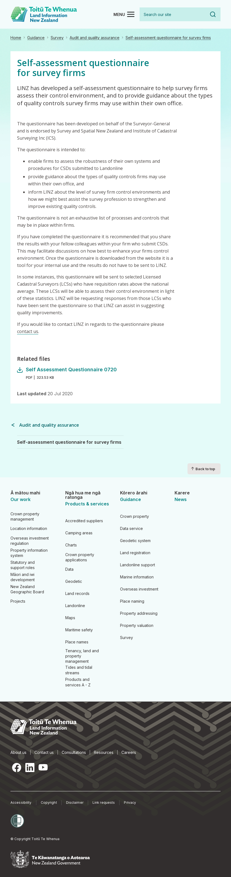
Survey (57, 37)
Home (15, 37)
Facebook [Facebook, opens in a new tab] (16, 767)
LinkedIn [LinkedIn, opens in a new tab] (30, 767)
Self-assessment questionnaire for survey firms (168, 37)
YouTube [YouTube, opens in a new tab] (43, 767)
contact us (27, 331)
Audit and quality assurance (94, 37)
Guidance (36, 37)
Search (213, 14)
